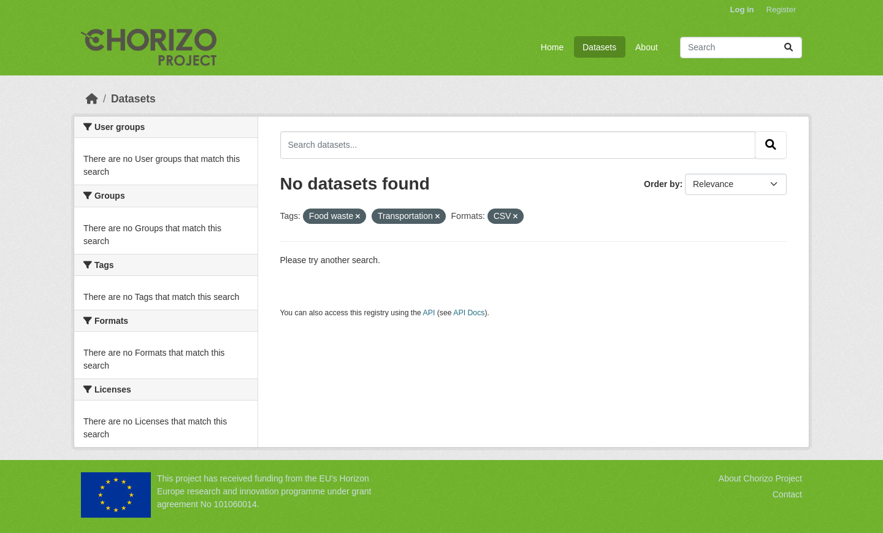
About (646, 47)
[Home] (92, 99)
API (429, 313)
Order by (661, 184)
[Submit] (788, 47)
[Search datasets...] (741, 47)
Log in (742, 9)
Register (781, 9)
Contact (787, 494)
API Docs (468, 313)
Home (552, 47)
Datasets (599, 47)
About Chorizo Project (760, 478)
